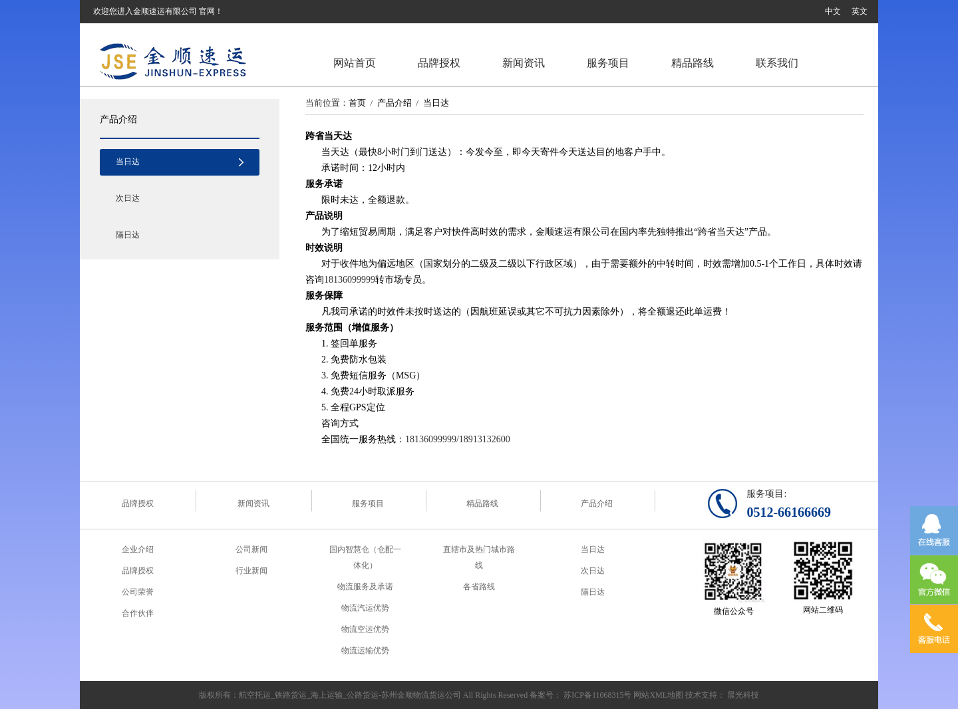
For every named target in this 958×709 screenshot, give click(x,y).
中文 (833, 11)
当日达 (128, 161)
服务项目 (608, 63)
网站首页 (354, 63)
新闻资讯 (523, 63)
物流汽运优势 (365, 608)
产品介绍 (118, 119)
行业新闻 (251, 570)
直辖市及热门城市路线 (479, 557)
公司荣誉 (138, 592)
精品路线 (692, 63)
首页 (357, 103)
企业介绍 (138, 549)
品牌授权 (439, 63)
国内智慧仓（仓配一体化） (365, 557)
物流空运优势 (365, 629)
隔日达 (128, 234)
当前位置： (327, 103)
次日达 (128, 198)
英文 (860, 11)
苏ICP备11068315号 (597, 695)
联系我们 (777, 63)
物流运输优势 (365, 650)
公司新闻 (251, 549)
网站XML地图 (658, 695)
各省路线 (479, 586)
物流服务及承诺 (365, 586)
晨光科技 (743, 695)
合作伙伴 (138, 613)
